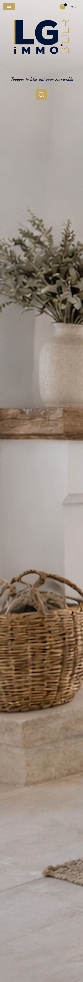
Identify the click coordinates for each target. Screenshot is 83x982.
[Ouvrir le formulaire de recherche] (41, 94)
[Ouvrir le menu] (9, 6)
